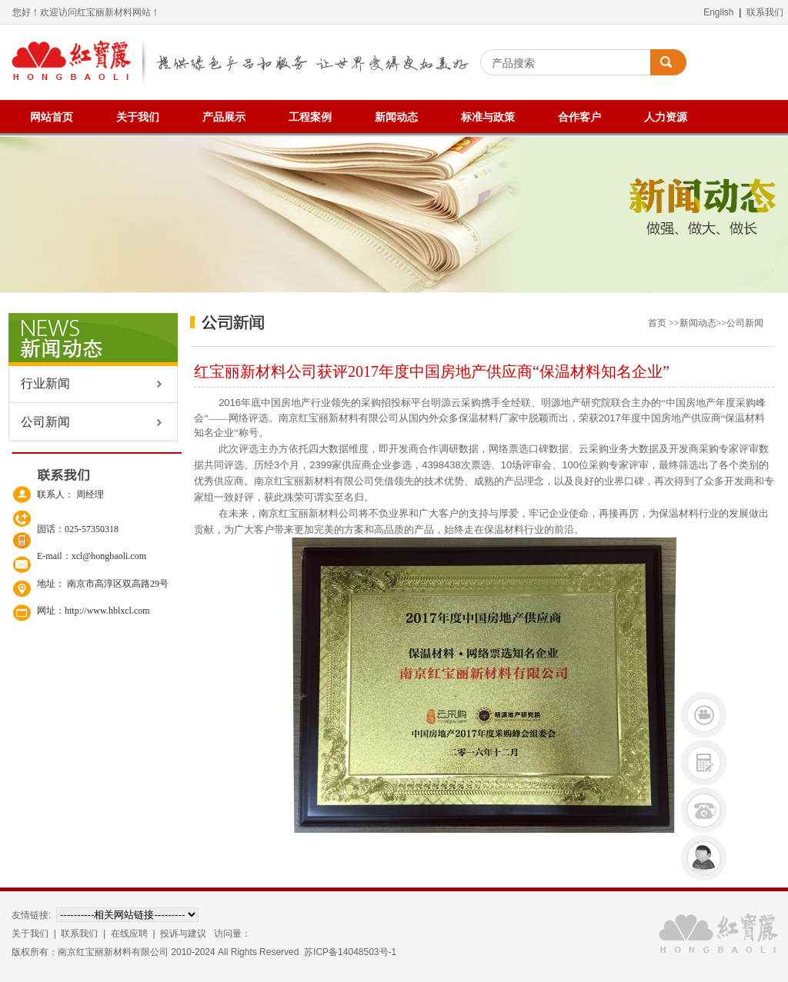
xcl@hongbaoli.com (109, 556)
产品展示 (223, 117)
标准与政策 (488, 117)
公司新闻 (39, 421)
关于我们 (137, 117)
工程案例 (310, 117)
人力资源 (665, 117)
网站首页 (51, 117)
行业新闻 (39, 383)
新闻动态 (396, 117)
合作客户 (579, 117)
